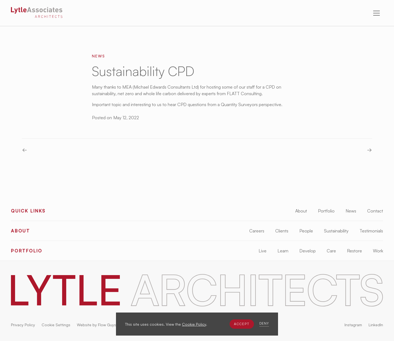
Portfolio (326, 211)
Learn (282, 250)
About (301, 211)
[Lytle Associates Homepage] (36, 13)
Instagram (353, 324)
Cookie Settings (56, 324)
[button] (242, 324)
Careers (256, 231)
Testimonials (371, 231)
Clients (281, 231)
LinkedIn (376, 324)
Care (331, 250)
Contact (375, 211)
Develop (307, 250)
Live (262, 250)
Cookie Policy (194, 324)
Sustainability (336, 231)
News (351, 211)
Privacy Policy (23, 324)
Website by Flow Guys (96, 324)
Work (378, 250)
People (306, 231)
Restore (354, 250)
